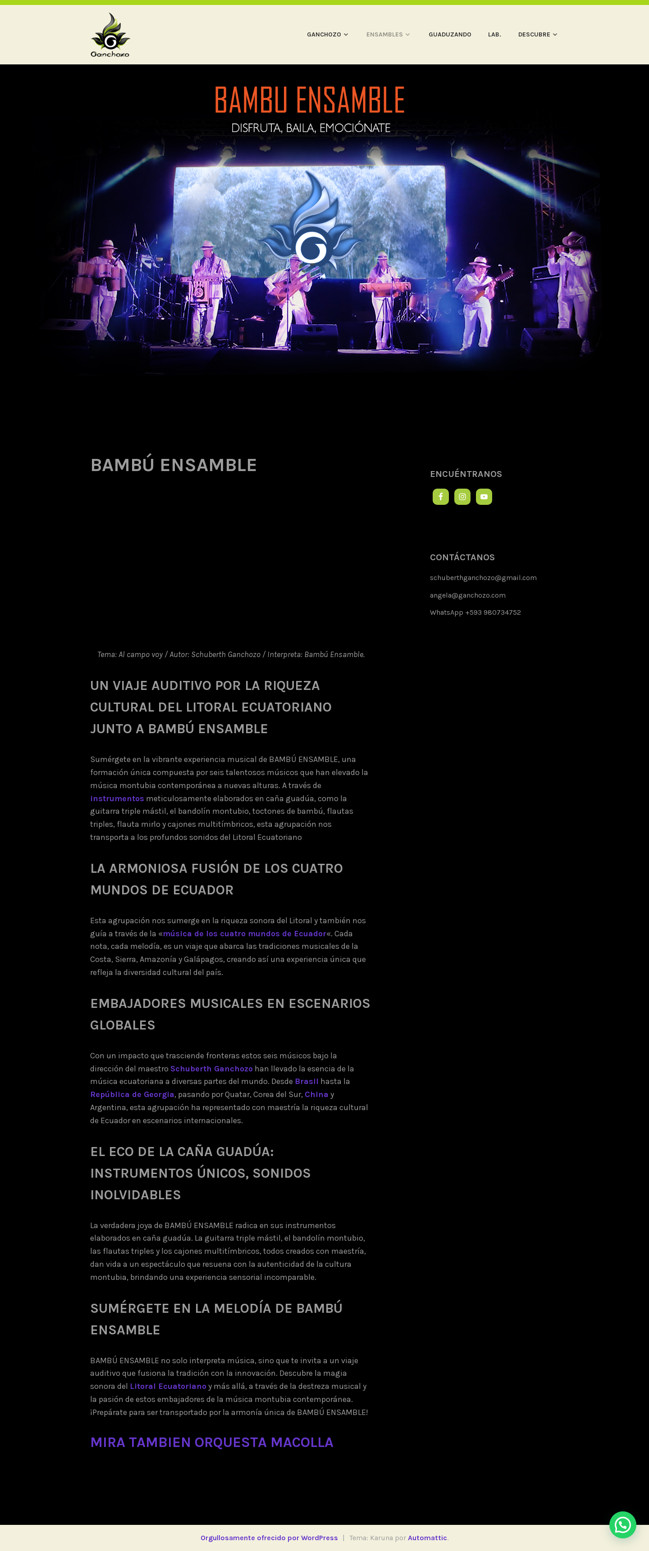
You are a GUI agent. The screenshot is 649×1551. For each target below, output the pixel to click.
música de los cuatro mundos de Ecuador (244, 934)
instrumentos (117, 798)
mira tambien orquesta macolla (212, 1442)
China (317, 1094)
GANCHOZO (324, 34)
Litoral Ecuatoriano (168, 1386)
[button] (622, 1524)
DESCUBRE (534, 34)
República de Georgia (132, 1094)
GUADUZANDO (450, 34)
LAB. (494, 34)
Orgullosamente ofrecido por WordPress (269, 1537)
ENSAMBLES (384, 34)
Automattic (427, 1537)
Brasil (307, 1081)
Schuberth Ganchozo (211, 1069)
